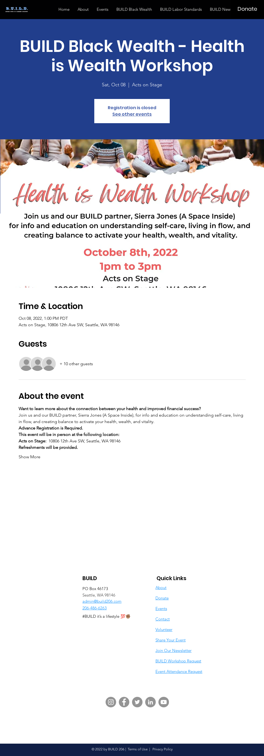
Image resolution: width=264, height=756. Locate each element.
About (160, 587)
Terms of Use (138, 749)
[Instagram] (111, 702)
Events (161, 608)
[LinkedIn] (150, 702)
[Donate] (247, 8)
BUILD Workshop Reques (177, 660)
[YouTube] (163, 702)
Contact (162, 619)
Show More (29, 456)
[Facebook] (124, 702)
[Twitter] (137, 702)
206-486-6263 (94, 608)
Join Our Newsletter (173, 650)
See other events (132, 114)
